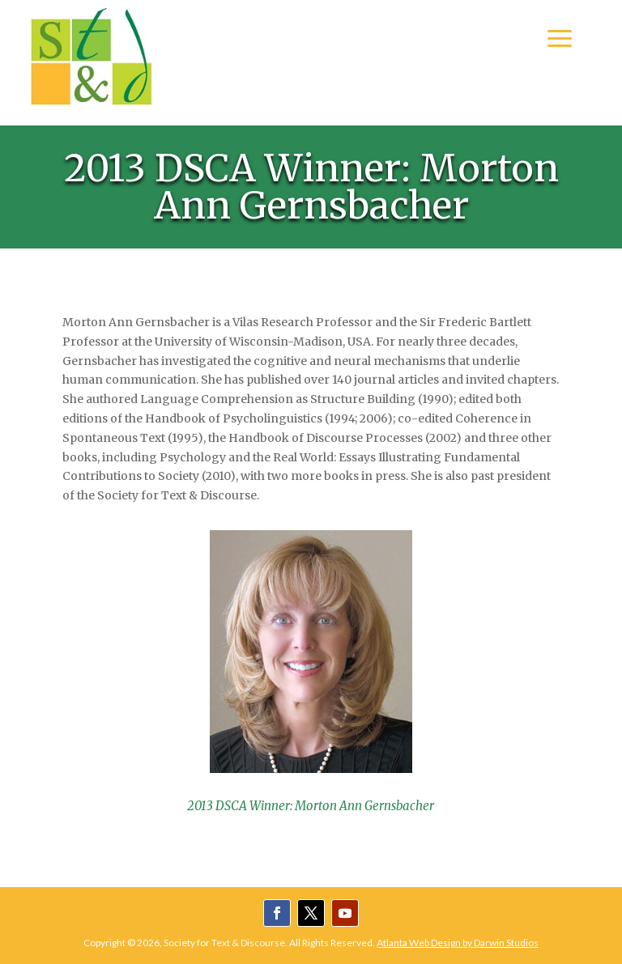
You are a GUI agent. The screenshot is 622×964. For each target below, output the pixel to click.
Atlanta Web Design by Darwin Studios (458, 942)
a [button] (559, 39)
